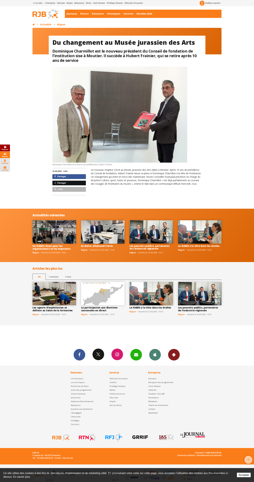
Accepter (244, 475)
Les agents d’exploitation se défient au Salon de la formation (52, 309)
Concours (75, 424)
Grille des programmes (81, 390)
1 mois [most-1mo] (68, 276)
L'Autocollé (76, 417)
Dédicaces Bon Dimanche (82, 401)
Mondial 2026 (144, 13)
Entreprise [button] (49, 3)
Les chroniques (77, 382)
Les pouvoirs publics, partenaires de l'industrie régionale (149, 247)
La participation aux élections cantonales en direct (99, 309)
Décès (88, 3)
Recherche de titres (80, 386)
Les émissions (77, 378)
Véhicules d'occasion (133, 3)
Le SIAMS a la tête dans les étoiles (199, 245)
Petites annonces (117, 394)
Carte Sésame (99, 3)
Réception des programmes (160, 382)
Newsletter (153, 413)
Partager (60, 176)
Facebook (79, 354)
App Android (174, 354)
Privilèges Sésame (115, 3)
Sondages (75, 420)
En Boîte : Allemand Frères (97, 245)
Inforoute (61, 3)
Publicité (152, 390)
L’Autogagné (76, 413)
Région (61, 24)
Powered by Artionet (186, 455)
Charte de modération (158, 405)
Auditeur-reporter (210, 3)
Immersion (76, 397)
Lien (58, 189)
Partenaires (153, 397)
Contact (151, 409)
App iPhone (155, 354)
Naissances (79, 3)
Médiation (152, 401)
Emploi (69, 3)
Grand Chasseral (78, 394)
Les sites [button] (37, 3)
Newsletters (136, 354)
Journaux (71, 13)
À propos (152, 378)
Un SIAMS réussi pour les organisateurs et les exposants (51, 247)
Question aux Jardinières (82, 409)
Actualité (45, 24)
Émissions (98, 13)
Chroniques (113, 13)
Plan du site (68, 458)
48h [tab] (39, 276)
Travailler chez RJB (156, 394)
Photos (84, 13)
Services (128, 13)
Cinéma (113, 382)
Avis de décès (116, 405)
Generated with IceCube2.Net (209, 455)
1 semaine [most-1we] (53, 276)
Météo (112, 390)
